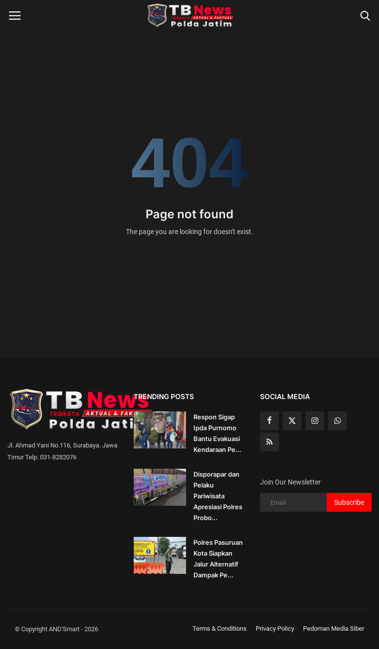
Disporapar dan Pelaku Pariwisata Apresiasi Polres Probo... (217, 496)
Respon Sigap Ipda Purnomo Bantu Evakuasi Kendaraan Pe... (217, 433)
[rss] (269, 442)
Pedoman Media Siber (333, 628)
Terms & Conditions (219, 628)
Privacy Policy (275, 628)
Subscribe (349, 502)
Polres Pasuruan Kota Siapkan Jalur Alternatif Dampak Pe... (218, 558)
